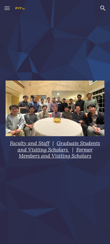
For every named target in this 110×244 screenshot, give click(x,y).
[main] (55, 149)
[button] (7, 8)
